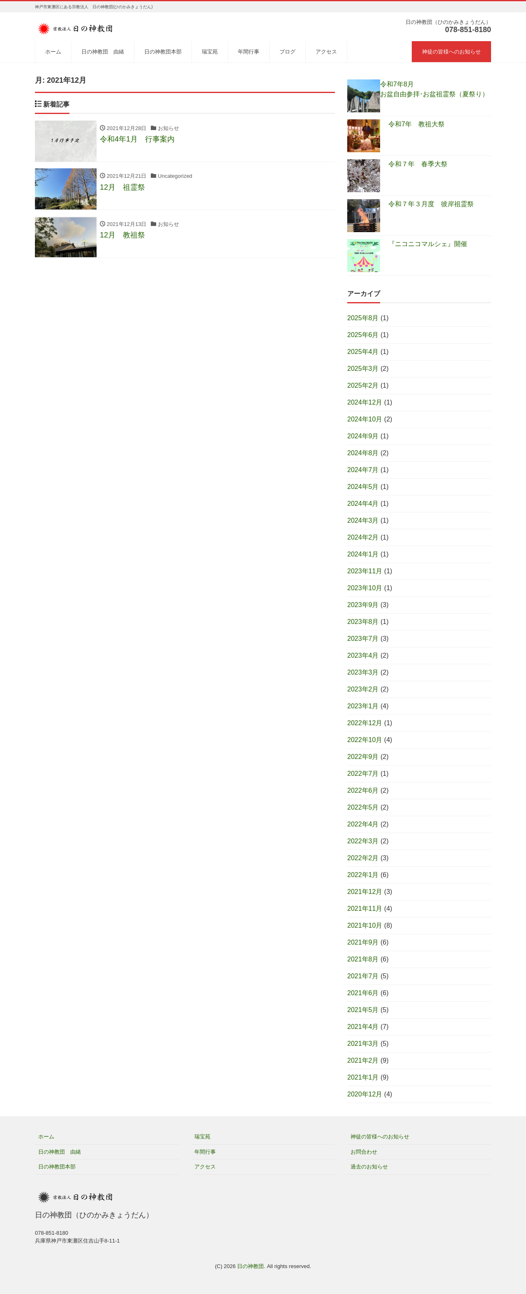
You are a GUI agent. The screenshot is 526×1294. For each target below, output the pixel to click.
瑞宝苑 (210, 52)
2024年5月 (363, 486)
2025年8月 (363, 317)
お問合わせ (364, 1152)
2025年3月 (363, 368)
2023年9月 (363, 604)
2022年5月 (363, 807)
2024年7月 (363, 469)
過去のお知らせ (369, 1167)
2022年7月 (363, 773)
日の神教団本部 (163, 52)
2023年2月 (363, 689)
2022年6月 (363, 790)
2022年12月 (364, 722)
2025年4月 (363, 351)
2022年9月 (363, 756)
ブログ (287, 52)
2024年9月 (363, 436)
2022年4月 (363, 824)
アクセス (326, 52)
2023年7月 (363, 638)
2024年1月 (363, 554)
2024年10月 (364, 419)
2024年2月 (363, 537)
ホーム (53, 52)
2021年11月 (364, 908)
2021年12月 (364, 891)
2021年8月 (363, 959)
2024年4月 (363, 503)
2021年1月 (363, 1077)
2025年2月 (363, 385)
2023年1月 (363, 706)
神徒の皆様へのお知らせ (451, 52)
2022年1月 (363, 874)
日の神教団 (250, 1266)
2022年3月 (363, 841)
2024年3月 (363, 520)
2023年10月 (364, 587)
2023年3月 (363, 672)
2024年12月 (364, 402)
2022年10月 (364, 739)
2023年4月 (363, 655)
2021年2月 (363, 1060)
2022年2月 (363, 857)
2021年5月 (363, 1009)
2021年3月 (363, 1043)
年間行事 (248, 52)
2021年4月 (363, 1026)
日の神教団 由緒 (102, 52)
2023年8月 (363, 621)
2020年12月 (364, 1094)
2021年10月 (364, 925)
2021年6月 (363, 992)
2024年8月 (363, 452)
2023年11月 (364, 571)
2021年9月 (363, 942)
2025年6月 (363, 334)
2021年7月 (363, 976)
